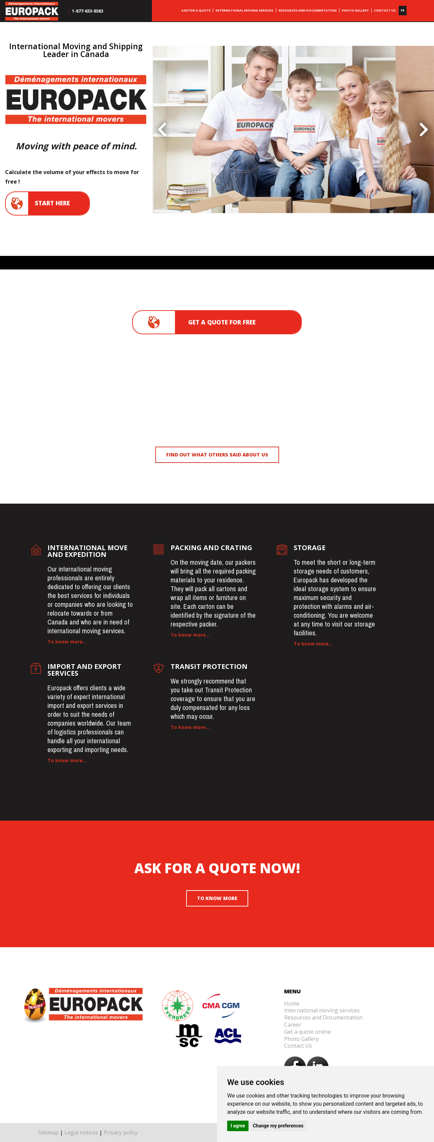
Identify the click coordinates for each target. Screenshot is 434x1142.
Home (291, 1003)
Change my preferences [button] (278, 1125)
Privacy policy (121, 1132)
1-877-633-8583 (85, 10)
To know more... (67, 641)
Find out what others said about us (217, 454)
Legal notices (81, 1132)
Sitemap (48, 1132)
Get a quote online (307, 1031)
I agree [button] (238, 1125)
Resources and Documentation (323, 1017)
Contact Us (298, 1045)
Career (292, 1024)
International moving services (322, 1010)
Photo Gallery (301, 1039)
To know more (217, 898)
